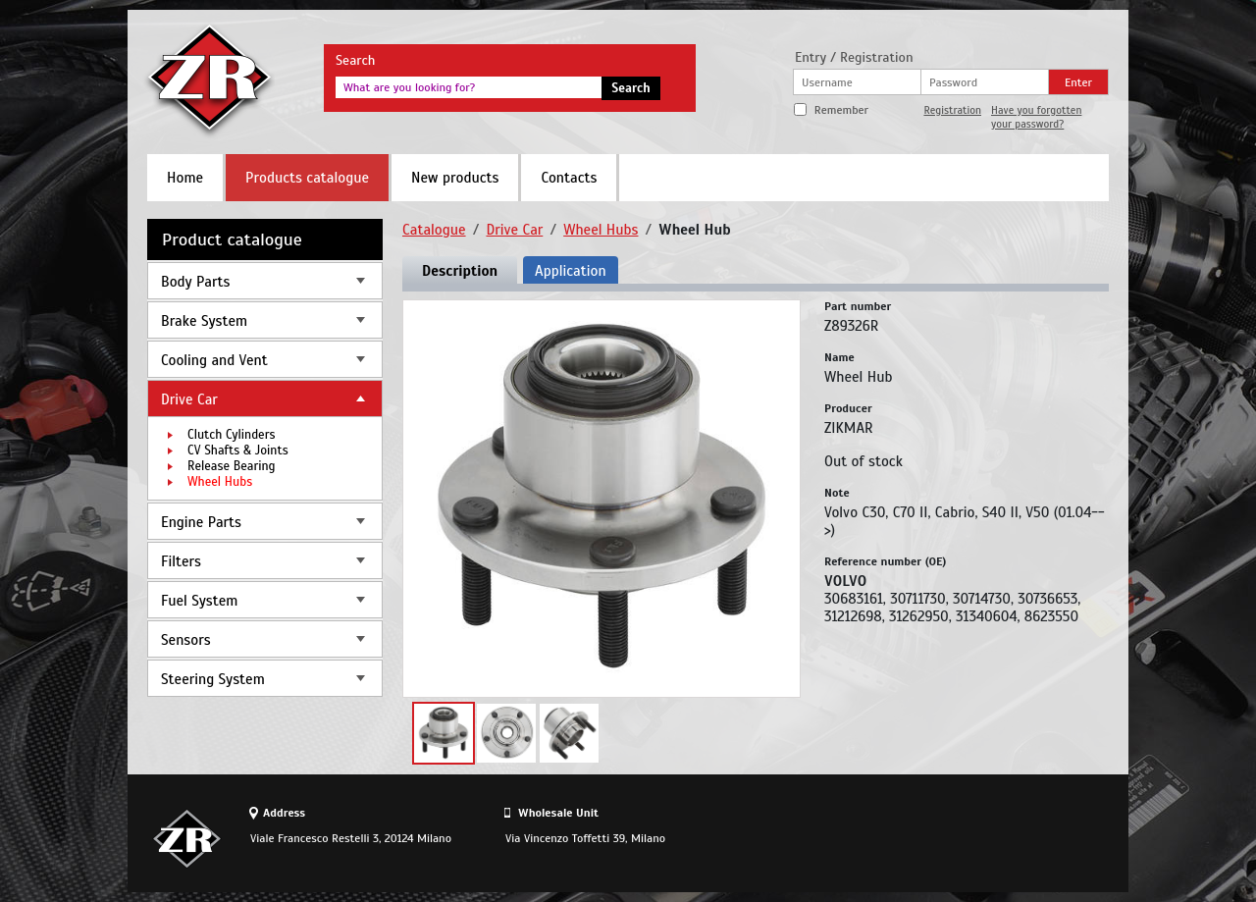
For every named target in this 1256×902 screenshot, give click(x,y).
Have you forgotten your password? (1036, 117)
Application (570, 271)
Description (459, 271)
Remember (841, 110)
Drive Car (189, 399)
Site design (1000, 838)
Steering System (213, 679)
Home (185, 177)
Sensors (186, 640)
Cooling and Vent (214, 360)
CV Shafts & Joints (237, 450)
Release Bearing (231, 466)
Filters (181, 561)
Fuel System (199, 601)
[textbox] (469, 87)
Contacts (569, 177)
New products (454, 177)
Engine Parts (201, 522)
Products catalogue (307, 177)
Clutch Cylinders (231, 435)
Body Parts (195, 282)
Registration (952, 110)
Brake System (204, 321)
